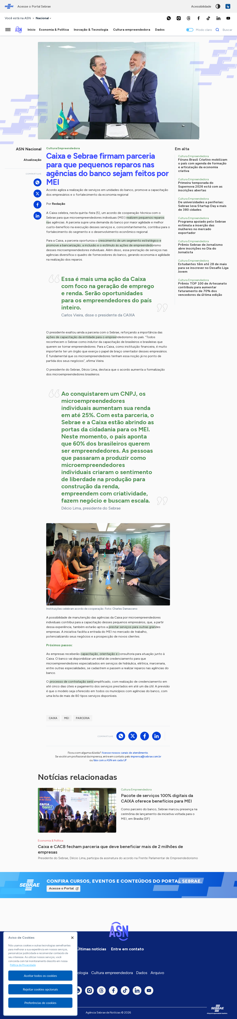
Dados (141, 972)
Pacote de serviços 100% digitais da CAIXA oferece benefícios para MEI (157, 798)
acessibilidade (201, 6)
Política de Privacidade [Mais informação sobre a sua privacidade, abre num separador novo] (23, 965)
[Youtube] (228, 18)
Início (32, 29)
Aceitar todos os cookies (40, 975)
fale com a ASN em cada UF (110, 760)
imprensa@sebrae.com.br (146, 756)
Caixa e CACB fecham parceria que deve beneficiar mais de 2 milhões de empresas (110, 849)
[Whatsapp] (169, 18)
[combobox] (44, 18)
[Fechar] (72, 937)
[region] (40, 974)
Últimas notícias (91, 949)
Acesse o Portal (61, 888)
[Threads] (189, 18)
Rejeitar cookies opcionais (40, 989)
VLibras (228, 6)
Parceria (83, 718)
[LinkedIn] (218, 18)
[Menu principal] (8, 30)
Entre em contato (127, 949)
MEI (66, 718)
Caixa (53, 718)
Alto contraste (218, 6)
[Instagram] (179, 18)
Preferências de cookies (40, 1003)
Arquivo (157, 972)
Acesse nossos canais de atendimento (125, 753)
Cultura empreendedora (112, 972)
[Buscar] (222, 30)
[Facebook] (198, 18)
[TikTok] (208, 18)
